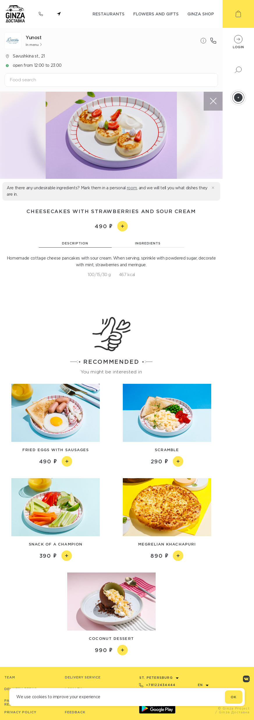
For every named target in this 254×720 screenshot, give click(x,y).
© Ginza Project (234, 708)
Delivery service (83, 677)
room (132, 188)
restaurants (109, 14)
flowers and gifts (156, 14)
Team (9, 677)
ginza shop (200, 14)
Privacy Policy (20, 712)
